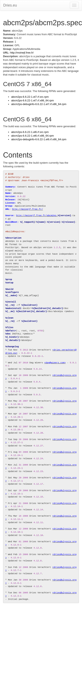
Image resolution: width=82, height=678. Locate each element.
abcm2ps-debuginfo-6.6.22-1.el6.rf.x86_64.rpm (38, 139)
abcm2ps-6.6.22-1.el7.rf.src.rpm (30, 96)
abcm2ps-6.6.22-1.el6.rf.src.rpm (30, 132)
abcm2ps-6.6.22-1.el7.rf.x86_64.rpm (32, 100)
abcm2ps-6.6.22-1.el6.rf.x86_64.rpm (32, 135)
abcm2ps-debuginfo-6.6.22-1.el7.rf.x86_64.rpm (38, 104)
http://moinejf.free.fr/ (22, 52)
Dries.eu (10, 5)
